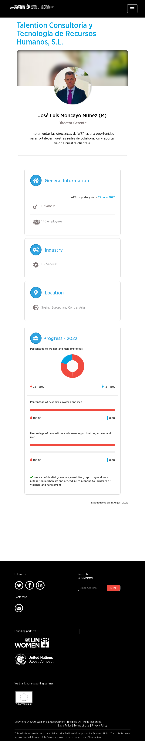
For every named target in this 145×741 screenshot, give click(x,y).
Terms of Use (81, 725)
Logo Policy (64, 725)
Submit (114, 588)
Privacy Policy (99, 725)
